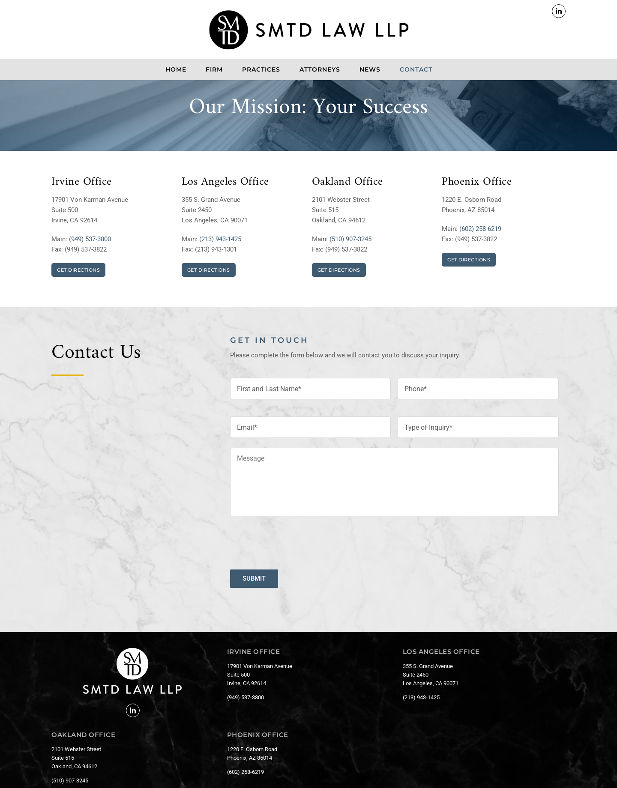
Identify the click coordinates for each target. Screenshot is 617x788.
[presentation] (295, 539)
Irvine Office (81, 182)
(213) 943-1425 (220, 239)
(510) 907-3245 (350, 239)
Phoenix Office (477, 182)
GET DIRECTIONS (78, 270)
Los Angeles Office (225, 182)
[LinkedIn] (133, 710)
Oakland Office (347, 182)
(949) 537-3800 (90, 239)
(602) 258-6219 (480, 229)
